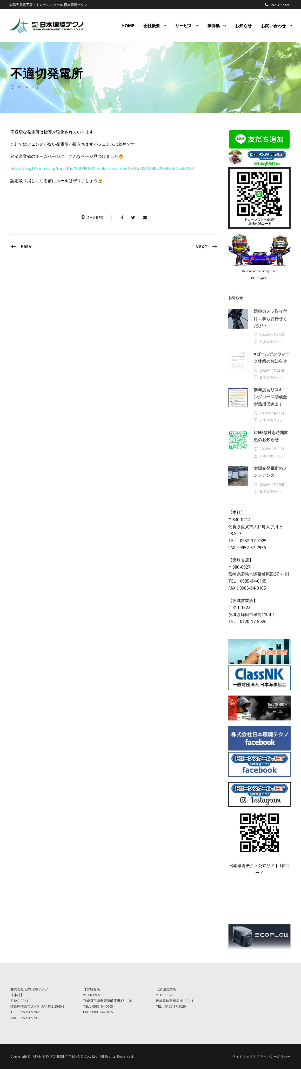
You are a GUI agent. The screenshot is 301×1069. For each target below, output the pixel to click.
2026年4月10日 (272, 484)
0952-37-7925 (279, 4)
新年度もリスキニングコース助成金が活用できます (270, 397)
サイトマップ (242, 1056)
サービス (183, 26)
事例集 (213, 26)
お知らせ (243, 26)
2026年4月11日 (272, 413)
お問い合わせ (273, 26)
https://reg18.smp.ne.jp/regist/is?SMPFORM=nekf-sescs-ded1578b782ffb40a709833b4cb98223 (102, 168)
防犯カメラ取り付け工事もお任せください (270, 318)
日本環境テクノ (271, 341)
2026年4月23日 (272, 334)
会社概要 (151, 26)
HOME (128, 26)
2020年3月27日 (29, 87)
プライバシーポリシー (274, 1056)
